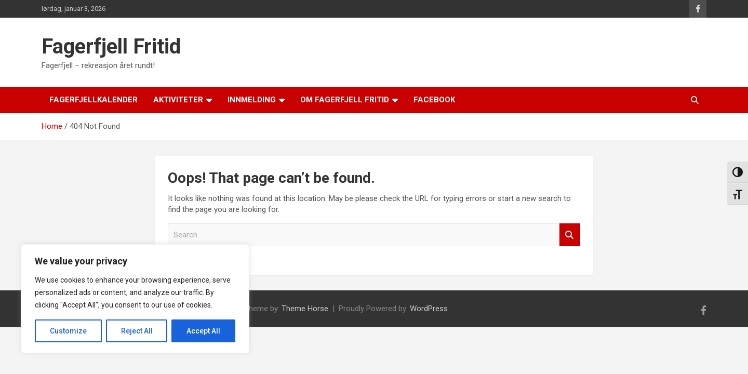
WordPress (429, 308)
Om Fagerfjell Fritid (344, 99)
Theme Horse (305, 308)
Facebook (434, 99)
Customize (68, 331)
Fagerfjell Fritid (111, 46)
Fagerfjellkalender (93, 99)
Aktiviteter (178, 99)
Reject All (137, 331)
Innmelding (252, 99)
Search (569, 235)
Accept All (203, 331)
